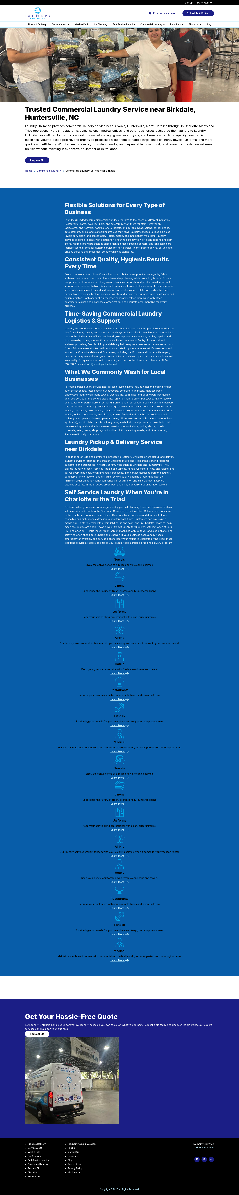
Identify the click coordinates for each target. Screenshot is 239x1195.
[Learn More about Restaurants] (120, 699)
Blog (209, 24)
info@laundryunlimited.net (102, 364)
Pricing (71, 1148)
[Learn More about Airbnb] (120, 647)
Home (28, 170)
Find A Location (205, 1147)
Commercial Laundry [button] (151, 24)
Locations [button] (175, 24)
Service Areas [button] (59, 24)
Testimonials (34, 1176)
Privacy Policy (75, 1168)
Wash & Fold (81, 24)
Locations (73, 1156)
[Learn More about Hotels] (120, 673)
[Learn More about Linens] (120, 595)
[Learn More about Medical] (120, 751)
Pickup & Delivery (37, 24)
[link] (119, 558)
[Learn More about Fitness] (120, 725)
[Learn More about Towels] (120, 569)
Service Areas (35, 1148)
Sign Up (189, 2)
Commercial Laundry (49, 170)
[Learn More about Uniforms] (120, 621)
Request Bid (34, 1168)
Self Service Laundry (124, 24)
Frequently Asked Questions (82, 1144)
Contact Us (73, 1152)
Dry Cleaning (100, 24)
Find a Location (162, 13)
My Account (203, 2)
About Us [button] (193, 24)
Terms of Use (75, 1164)
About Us (32, 1172)
